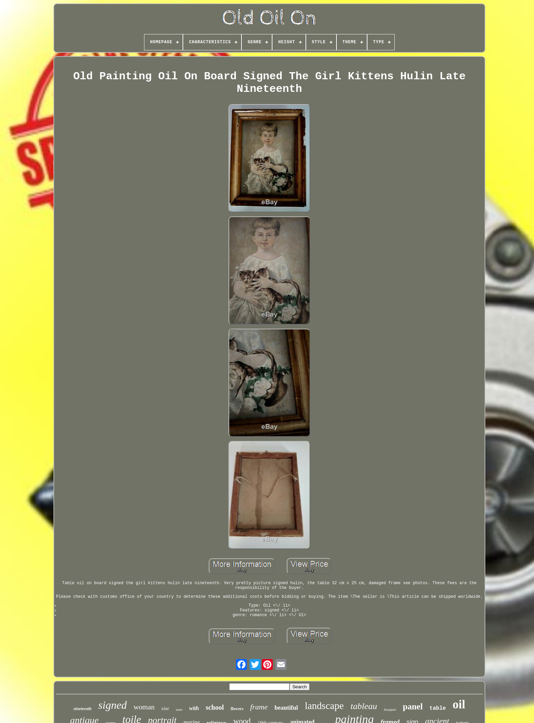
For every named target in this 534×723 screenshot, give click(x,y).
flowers (237, 708)
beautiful (286, 707)
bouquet (390, 709)
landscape (324, 705)
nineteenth (83, 708)
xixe (165, 708)
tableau (363, 706)
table (437, 708)
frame (259, 707)
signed (112, 705)
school (215, 707)
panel (413, 706)
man (179, 709)
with (194, 708)
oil (459, 704)
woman (144, 707)
